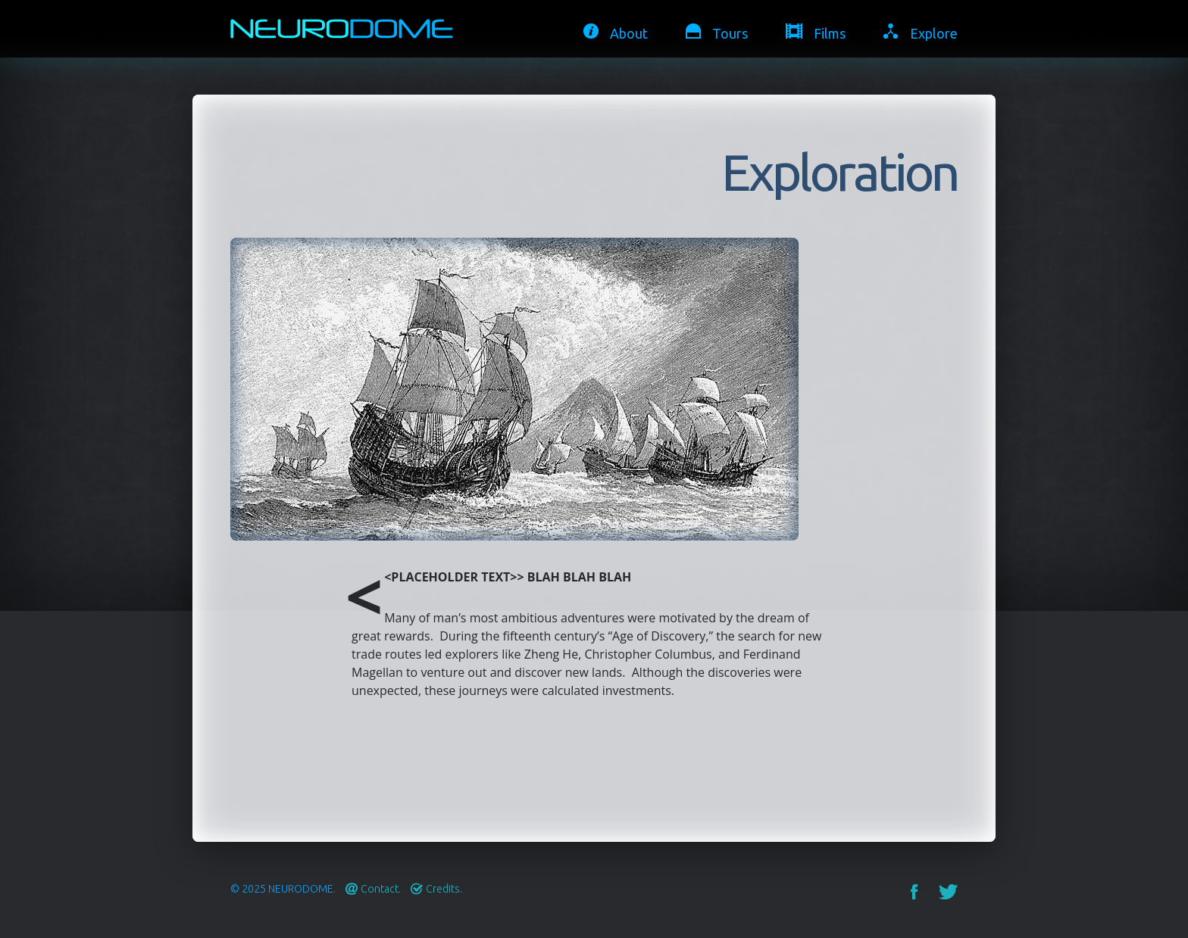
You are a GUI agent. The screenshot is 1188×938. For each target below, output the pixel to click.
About (629, 33)
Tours (730, 33)
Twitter (948, 891)
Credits (443, 889)
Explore (934, 33)
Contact (380, 889)
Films (830, 33)
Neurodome (300, 889)
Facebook (914, 891)
